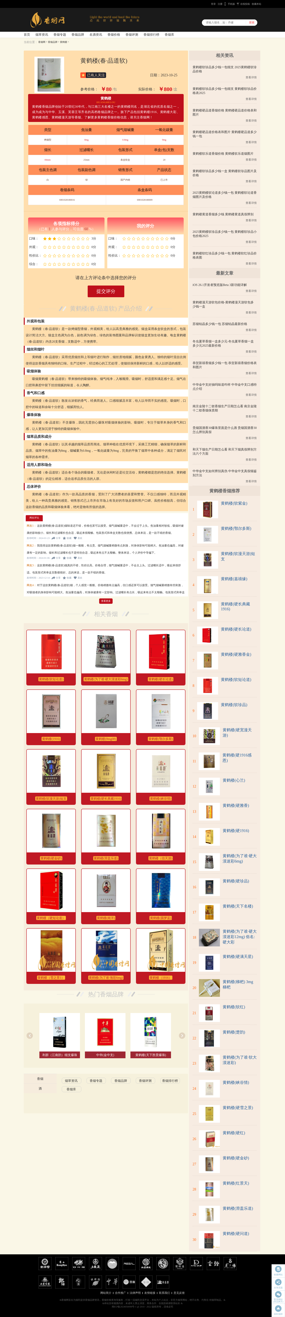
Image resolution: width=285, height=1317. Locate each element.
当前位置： (31, 42)
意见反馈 (179, 1292)
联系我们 (164, 1292)
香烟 (40, 1078)
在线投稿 (245, 4)
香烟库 (169, 34)
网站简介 (105, 1292)
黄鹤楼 (63, 42)
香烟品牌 (77, 34)
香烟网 (41, 42)
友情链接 (149, 1292)
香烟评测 (131, 34)
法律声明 (135, 1292)
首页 (27, 34)
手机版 (231, 4)
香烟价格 (113, 34)
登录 (213, 4)
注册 (220, 4)
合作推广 (120, 1292)
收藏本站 (256, 4)
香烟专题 (59, 34)
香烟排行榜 (151, 34)
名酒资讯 (95, 34)
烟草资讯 (41, 34)
